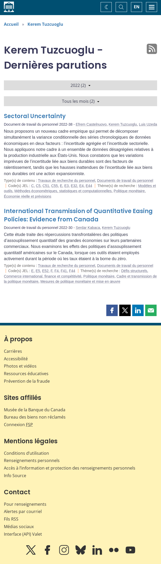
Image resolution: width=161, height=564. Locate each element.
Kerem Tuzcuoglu (45, 24)
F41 (64, 271)
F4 (56, 271)
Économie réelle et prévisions (27, 196)
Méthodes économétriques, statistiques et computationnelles (62, 191)
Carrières (13, 351)
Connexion (18, 424)
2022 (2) (80, 85)
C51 (46, 186)
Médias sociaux (19, 526)
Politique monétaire (129, 191)
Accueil (11, 24)
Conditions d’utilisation (26, 453)
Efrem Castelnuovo (91, 124)
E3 (66, 186)
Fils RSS (11, 519)
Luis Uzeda (148, 124)
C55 (54, 186)
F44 (72, 271)
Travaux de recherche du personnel (66, 180)
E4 (81, 186)
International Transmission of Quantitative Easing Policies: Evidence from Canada (78, 215)
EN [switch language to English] (136, 7)
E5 (38, 271)
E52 (45, 271)
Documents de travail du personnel (125, 180)
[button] (112, 310)
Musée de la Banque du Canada (34, 410)
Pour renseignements (25, 504)
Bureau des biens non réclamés (35, 417)
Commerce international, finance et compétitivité (42, 276)
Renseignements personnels (32, 460)
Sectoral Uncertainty (35, 116)
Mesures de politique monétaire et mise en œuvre (80, 281)
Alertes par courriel (23, 511)
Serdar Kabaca (88, 228)
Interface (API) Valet (23, 534)
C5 (38, 186)
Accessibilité (16, 359)
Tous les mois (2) (80, 101)
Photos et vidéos (20, 366)
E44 (89, 186)
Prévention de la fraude (27, 381)
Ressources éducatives (26, 373)
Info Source (15, 475)
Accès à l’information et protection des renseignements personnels (69, 468)
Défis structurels (134, 271)
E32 (74, 186)
